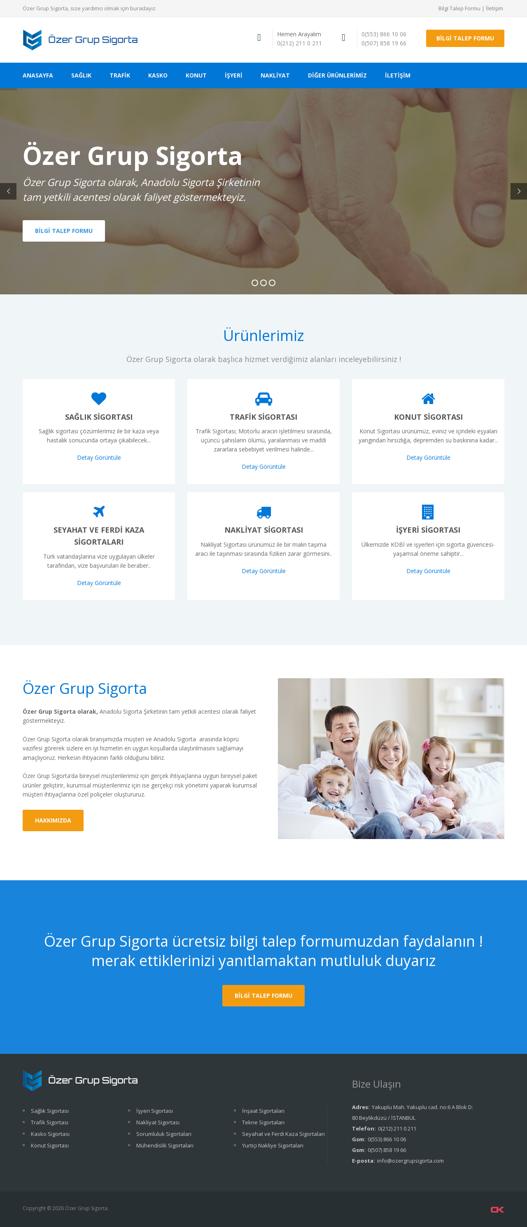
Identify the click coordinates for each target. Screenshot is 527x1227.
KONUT (196, 75)
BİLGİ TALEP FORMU (465, 38)
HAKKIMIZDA (53, 820)
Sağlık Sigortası (99, 417)
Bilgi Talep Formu (459, 8)
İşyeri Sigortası (428, 530)
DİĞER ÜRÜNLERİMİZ (337, 75)
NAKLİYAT (275, 75)
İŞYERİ (234, 75)
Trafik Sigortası (263, 417)
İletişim (494, 8)
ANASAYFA (38, 75)
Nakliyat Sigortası (263, 530)
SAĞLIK (81, 75)
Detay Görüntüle (99, 457)
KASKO (158, 75)
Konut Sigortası (428, 417)
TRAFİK (120, 75)
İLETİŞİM (397, 75)
